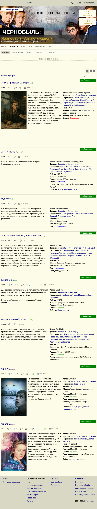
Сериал (79, 407)
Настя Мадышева (64, 172)
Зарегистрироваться (11, 482)
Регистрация (89, 3)
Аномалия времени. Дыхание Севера (22, 235)
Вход (79, 3)
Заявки (29, 52)
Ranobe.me (55, 485)
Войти (5, 479)
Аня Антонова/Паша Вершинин (72, 339)
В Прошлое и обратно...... (15, 319)
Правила (78, 482)
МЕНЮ (29, 3)
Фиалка (5, 423)
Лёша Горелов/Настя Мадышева (74, 295)
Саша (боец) (69, 169)
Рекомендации (18, 52)
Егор (61, 169)
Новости (4, 46)
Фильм (66, 310)
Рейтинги (50, 52)
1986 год (75, 459)
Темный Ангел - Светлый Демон (69, 161)
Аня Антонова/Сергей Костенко (73, 167)
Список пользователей (36, 491)
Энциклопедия (39, 46)
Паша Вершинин (81, 169)
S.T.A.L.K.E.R (90, 248)
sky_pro (59, 245)
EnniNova (59, 290)
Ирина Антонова (80, 439)
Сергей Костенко (80, 98)
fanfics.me (90, 501)
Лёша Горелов (81, 250)
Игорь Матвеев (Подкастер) (70, 337)
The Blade (60, 329)
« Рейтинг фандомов (11, 10)
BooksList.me (56, 482)
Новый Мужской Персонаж (83, 103)
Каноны (30, 501)
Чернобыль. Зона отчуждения (83, 95)
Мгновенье (7, 279)
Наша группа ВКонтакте (85, 495)
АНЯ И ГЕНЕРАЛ (10, 151)
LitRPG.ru (54, 479)
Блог (30, 46)
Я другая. (6, 198)
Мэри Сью (71, 216)
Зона (60, 310)
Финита (5, 368)
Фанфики (14, 46)
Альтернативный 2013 (67, 189)
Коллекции (39, 52)
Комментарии (32, 495)
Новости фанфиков (35, 485)
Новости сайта (81, 491)
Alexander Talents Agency (79, 93)
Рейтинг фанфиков (34, 488)
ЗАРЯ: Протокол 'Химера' (15, 82)
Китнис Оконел (62, 209)
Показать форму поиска (49, 59)
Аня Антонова (65, 253)
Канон (50, 46)
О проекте (79, 479)
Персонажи (31, 498)
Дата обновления (90, 76)
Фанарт (23, 46)
